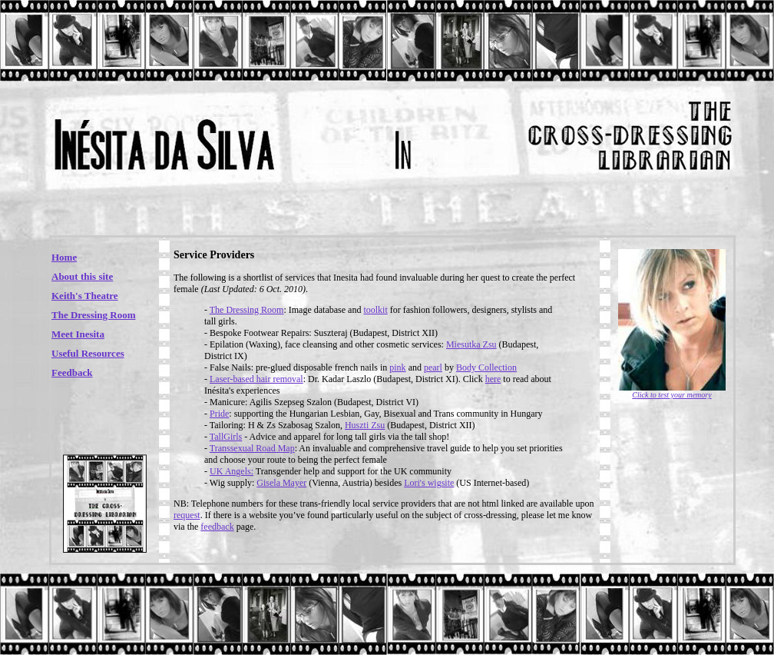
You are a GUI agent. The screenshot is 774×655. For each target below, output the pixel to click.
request (187, 515)
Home (64, 257)
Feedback (71, 372)
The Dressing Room (93, 315)
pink (397, 367)
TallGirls (226, 436)
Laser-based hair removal (256, 379)
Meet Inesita (77, 334)
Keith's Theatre (84, 295)
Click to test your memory (671, 395)
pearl (433, 367)
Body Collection (486, 367)
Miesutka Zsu (471, 344)
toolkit (375, 309)
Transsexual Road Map (252, 448)
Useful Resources (87, 353)
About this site (82, 276)
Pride (219, 413)
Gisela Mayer (281, 482)
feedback (216, 526)
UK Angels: (231, 471)
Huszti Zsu (365, 425)
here (493, 379)
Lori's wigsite (429, 482)
